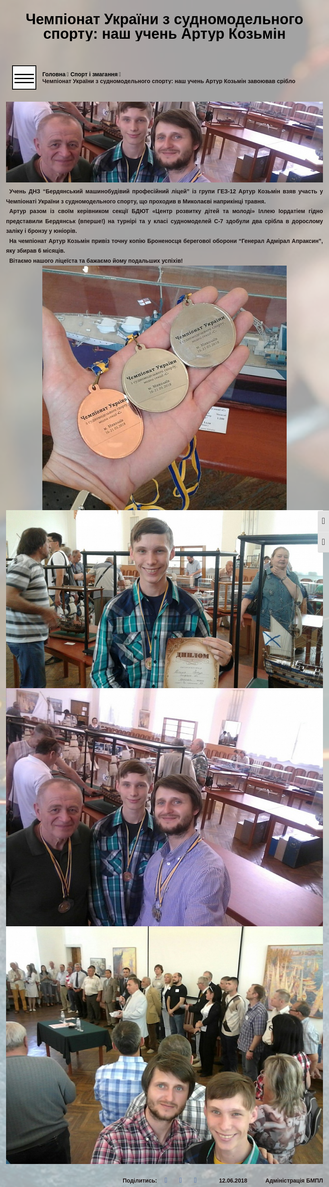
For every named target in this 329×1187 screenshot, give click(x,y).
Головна (55, 74)
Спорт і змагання (96, 74)
